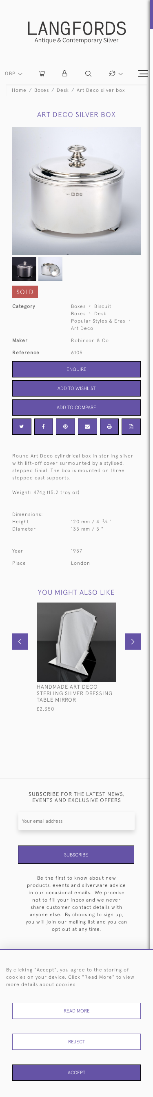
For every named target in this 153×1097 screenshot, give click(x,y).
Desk (63, 90)
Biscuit (102, 306)
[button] (65, 73)
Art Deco (82, 328)
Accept (76, 1072)
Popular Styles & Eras (98, 321)
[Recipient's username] (76, 821)
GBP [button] (11, 73)
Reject (76, 1042)
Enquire (76, 369)
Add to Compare (76, 407)
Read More (77, 1011)
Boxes (41, 90)
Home (19, 90)
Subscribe (76, 855)
